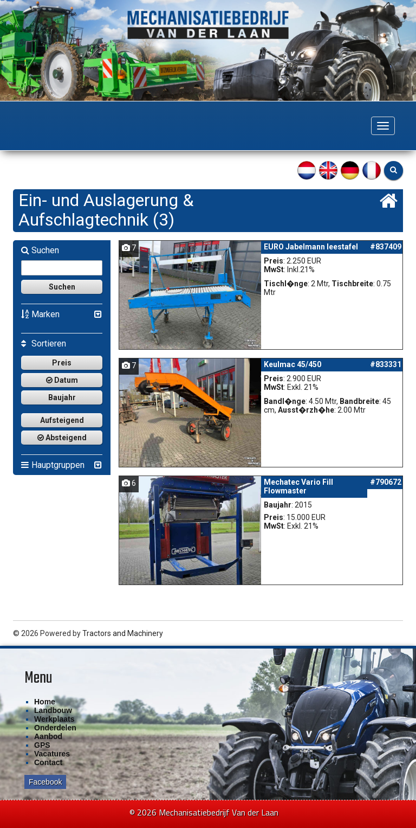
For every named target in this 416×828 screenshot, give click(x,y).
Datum (62, 380)
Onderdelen (55, 727)
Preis (62, 362)
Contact (48, 762)
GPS (42, 745)
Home (44, 701)
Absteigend (62, 437)
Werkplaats (54, 719)
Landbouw (53, 710)
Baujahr (62, 397)
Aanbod (48, 736)
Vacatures (52, 753)
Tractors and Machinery (122, 633)
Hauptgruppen (52, 465)
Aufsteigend (62, 420)
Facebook (45, 782)
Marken (40, 314)
